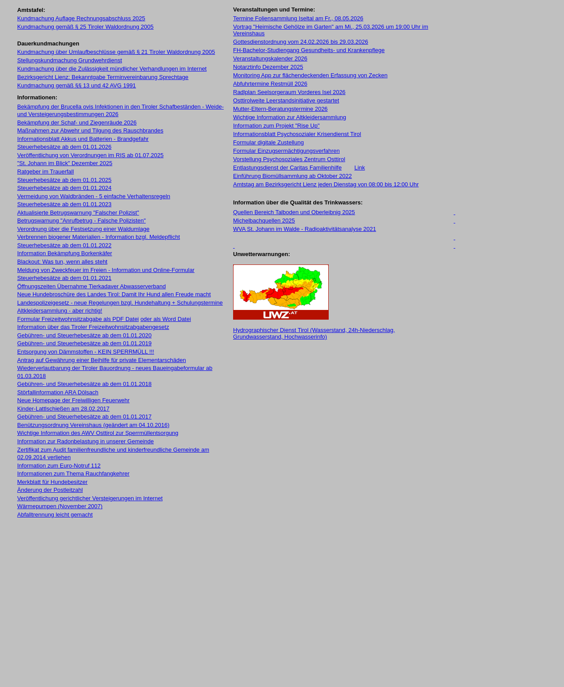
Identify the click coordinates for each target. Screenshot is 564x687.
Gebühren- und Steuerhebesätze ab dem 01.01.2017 (84, 416)
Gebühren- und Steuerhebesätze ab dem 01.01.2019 (84, 343)
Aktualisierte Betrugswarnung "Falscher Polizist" (78, 212)
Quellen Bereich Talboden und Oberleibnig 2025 (294, 212)
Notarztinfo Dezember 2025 (268, 67)
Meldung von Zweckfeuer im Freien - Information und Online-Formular (105, 270)
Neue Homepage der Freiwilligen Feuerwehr (73, 400)
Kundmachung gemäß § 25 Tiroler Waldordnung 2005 (85, 26)
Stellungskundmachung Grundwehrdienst (69, 60)
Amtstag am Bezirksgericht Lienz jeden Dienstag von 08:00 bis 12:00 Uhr (326, 184)
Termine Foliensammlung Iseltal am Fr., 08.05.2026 (298, 18)
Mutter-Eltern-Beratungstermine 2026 (280, 109)
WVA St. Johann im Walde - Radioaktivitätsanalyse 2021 (304, 229)
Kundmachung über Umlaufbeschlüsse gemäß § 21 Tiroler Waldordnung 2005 (116, 52)
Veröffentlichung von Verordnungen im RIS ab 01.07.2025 (90, 155)
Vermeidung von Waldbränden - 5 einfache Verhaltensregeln (93, 196)
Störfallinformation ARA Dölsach (57, 392)
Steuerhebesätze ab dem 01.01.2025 (64, 180)
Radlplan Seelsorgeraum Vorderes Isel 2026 (289, 92)
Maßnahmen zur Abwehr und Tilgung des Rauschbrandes (90, 130)
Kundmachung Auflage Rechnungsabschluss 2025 (81, 18)
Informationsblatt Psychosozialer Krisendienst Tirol (297, 134)
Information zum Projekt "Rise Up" (276, 125)
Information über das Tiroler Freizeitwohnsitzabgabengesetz (93, 327)
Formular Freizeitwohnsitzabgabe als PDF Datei (78, 319)
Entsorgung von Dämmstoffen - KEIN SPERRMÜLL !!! (85, 351)
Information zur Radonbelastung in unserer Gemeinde (85, 441)
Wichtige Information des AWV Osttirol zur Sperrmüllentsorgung (97, 433)
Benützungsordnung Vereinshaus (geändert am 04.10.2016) (93, 425)
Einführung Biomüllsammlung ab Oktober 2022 (292, 176)
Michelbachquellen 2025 (264, 220)
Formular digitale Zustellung (268, 142)
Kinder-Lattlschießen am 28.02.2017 (63, 408)
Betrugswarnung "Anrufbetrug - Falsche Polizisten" (81, 220)
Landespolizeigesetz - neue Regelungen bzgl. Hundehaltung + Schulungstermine (120, 302)
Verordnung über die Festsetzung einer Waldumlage (83, 229)
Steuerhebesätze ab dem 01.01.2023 (64, 204)
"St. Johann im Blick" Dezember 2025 (64, 163)
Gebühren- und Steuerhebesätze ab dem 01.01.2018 (84, 384)
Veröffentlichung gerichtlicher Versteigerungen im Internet (90, 498)
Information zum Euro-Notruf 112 (58, 465)
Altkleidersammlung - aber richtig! (59, 310)
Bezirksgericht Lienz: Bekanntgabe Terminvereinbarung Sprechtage (103, 77)
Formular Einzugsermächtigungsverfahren (286, 150)
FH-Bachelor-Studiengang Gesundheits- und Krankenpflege (309, 50)
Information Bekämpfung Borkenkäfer (64, 253)
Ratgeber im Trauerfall (45, 171)
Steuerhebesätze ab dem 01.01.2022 (64, 245)
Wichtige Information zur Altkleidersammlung (289, 117)
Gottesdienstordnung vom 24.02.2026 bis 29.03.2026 (300, 41)
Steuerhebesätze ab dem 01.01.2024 (64, 188)
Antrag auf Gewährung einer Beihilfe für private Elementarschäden (101, 360)
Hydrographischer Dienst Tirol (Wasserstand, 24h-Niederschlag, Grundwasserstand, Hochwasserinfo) (314, 333)
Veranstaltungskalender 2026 (270, 58)
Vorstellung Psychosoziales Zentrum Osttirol (289, 159)
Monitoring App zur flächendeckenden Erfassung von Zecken (310, 75)
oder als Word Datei (166, 319)
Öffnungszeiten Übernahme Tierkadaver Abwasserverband (91, 286)
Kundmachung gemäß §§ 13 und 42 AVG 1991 (76, 85)
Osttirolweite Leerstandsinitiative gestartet (286, 100)
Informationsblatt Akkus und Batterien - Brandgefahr (82, 139)
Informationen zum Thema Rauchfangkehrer (73, 473)
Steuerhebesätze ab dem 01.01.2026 (64, 146)
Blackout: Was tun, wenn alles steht (62, 261)
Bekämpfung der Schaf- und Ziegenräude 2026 (77, 122)
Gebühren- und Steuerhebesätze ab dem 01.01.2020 (84, 335)
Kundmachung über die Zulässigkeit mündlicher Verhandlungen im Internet (112, 68)
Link (359, 167)
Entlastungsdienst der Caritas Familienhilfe (287, 167)
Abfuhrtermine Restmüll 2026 (270, 83)
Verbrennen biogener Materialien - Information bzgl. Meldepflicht (98, 237)
